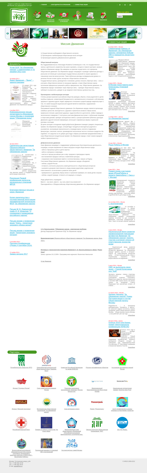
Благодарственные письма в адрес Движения (22, 191)
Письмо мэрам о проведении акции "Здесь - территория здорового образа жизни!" (22, 223)
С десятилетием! (116, 204)
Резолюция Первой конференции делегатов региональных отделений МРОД (20, 181)
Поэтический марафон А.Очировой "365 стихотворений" (46, 451)
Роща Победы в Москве (119, 145)
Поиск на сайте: (123, 12)
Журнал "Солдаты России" (21, 388)
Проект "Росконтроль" (97, 409)
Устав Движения (46, 261)
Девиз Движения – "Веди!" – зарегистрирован (22, 81)
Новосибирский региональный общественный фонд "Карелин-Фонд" (47, 369)
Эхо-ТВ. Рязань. (122, 429)
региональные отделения (64, 20)
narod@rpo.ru (18, 466)
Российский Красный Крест (21, 429)
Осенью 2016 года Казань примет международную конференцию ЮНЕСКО (119, 325)
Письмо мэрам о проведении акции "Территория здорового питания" (22, 233)
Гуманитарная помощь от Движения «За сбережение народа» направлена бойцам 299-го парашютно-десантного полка (121, 53)
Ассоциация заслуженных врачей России (122, 368)
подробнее (131, 77)
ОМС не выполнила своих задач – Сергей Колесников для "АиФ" (120, 269)
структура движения (50, 20)
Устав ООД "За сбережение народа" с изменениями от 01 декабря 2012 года (22, 70)
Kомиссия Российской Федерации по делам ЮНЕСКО (72, 368)
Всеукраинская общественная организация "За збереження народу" (46, 410)
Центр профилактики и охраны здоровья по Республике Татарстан (122, 409)
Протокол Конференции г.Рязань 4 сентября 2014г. (21, 244)
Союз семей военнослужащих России (46, 389)
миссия (37, 19)
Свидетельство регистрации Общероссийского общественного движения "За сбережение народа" (22, 149)
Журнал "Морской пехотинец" (21, 409)
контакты (103, 19)
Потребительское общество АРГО (21, 367)
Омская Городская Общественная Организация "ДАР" (97, 430)
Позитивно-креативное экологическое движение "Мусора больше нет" (72, 389)
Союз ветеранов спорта (71, 409)
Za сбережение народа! (119, 118)
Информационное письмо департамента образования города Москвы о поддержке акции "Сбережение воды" (22, 115)
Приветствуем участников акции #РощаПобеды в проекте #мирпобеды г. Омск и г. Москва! (121, 174)
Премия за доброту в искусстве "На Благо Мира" (46, 430)
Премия (77, 19)
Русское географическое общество (97, 367)
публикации (90, 19)
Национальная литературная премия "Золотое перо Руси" (122, 389)
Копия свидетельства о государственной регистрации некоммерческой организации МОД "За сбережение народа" (22, 200)
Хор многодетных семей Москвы (71, 450)
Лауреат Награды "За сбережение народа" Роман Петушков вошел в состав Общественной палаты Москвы (120, 298)
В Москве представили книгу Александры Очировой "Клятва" (121, 87)
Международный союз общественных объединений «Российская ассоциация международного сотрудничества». (72, 432)
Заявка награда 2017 (19, 254)
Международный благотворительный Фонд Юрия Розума (97, 389)
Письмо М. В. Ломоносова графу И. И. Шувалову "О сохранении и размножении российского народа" (21, 212)
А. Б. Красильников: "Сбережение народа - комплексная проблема (63, 229)
